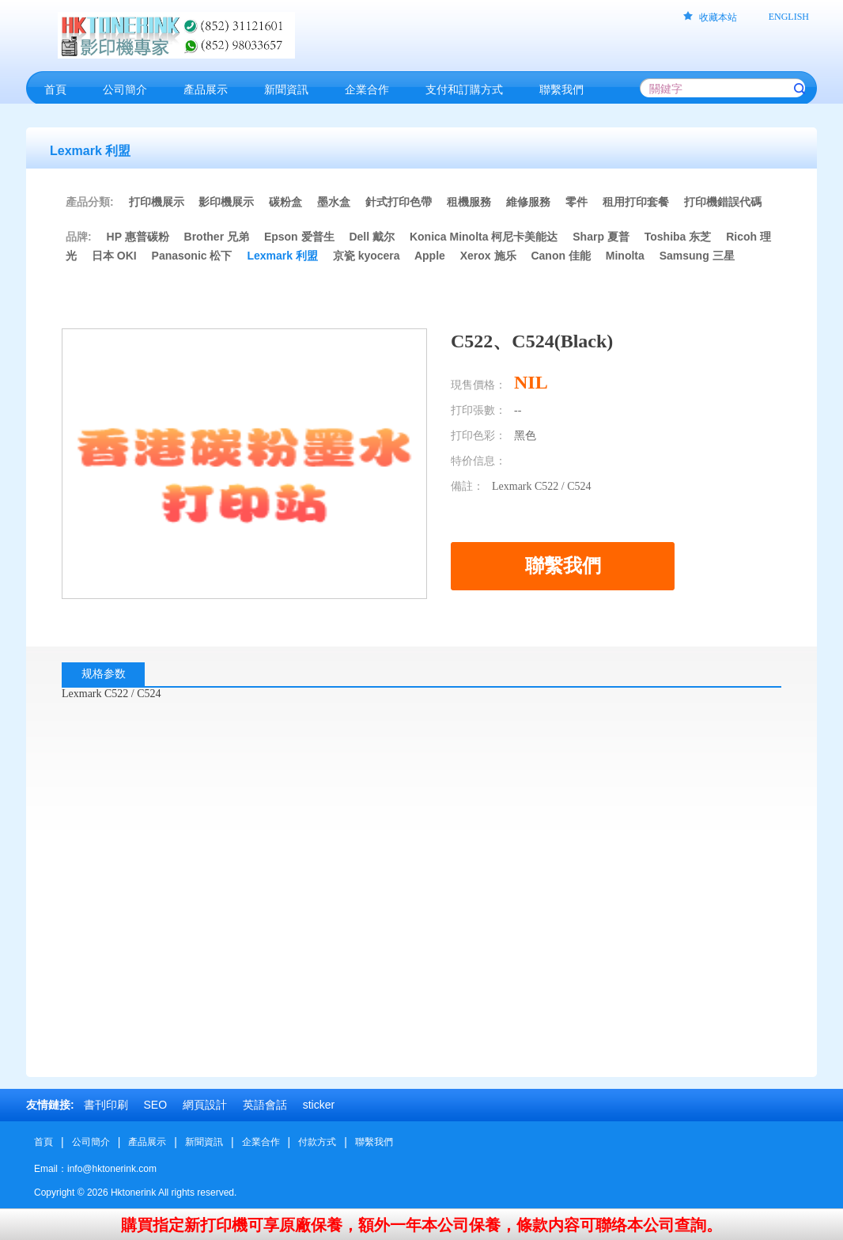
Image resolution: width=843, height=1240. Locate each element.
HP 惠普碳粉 (139, 236)
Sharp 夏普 (601, 236)
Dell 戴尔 (372, 236)
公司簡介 (91, 1141)
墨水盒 (333, 201)
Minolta (625, 255)
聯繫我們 (374, 1141)
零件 (576, 201)
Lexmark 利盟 (282, 255)
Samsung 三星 (697, 255)
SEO (155, 1104)
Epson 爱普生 (299, 236)
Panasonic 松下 (192, 255)
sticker (319, 1104)
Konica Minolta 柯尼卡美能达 (484, 236)
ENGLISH (789, 16)
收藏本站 (718, 17)
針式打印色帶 (398, 201)
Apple (429, 255)
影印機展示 (226, 201)
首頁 (43, 1141)
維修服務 (528, 201)
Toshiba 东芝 (678, 236)
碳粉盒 (285, 201)
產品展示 (147, 1141)
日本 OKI (114, 255)
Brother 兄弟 (216, 236)
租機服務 (469, 201)
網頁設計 (205, 1104)
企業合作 (261, 1141)
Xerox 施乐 (488, 255)
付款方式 (317, 1141)
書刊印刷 (106, 1104)
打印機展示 (156, 201)
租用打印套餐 (636, 201)
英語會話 (265, 1104)
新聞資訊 (204, 1141)
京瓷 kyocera (366, 255)
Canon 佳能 (560, 255)
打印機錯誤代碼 (723, 201)
